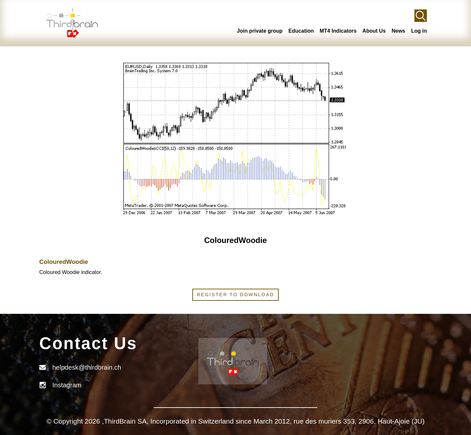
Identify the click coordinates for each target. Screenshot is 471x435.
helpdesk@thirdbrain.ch (86, 367)
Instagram (66, 385)
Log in (419, 31)
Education (301, 31)
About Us (374, 31)
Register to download (235, 294)
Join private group (260, 31)
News (398, 31)
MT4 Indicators (338, 31)
